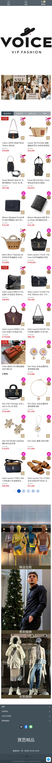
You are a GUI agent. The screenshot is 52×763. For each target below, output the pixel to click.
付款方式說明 (6, 716)
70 (33, 491)
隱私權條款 (5, 721)
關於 (3, 707)
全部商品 (5, 711)
